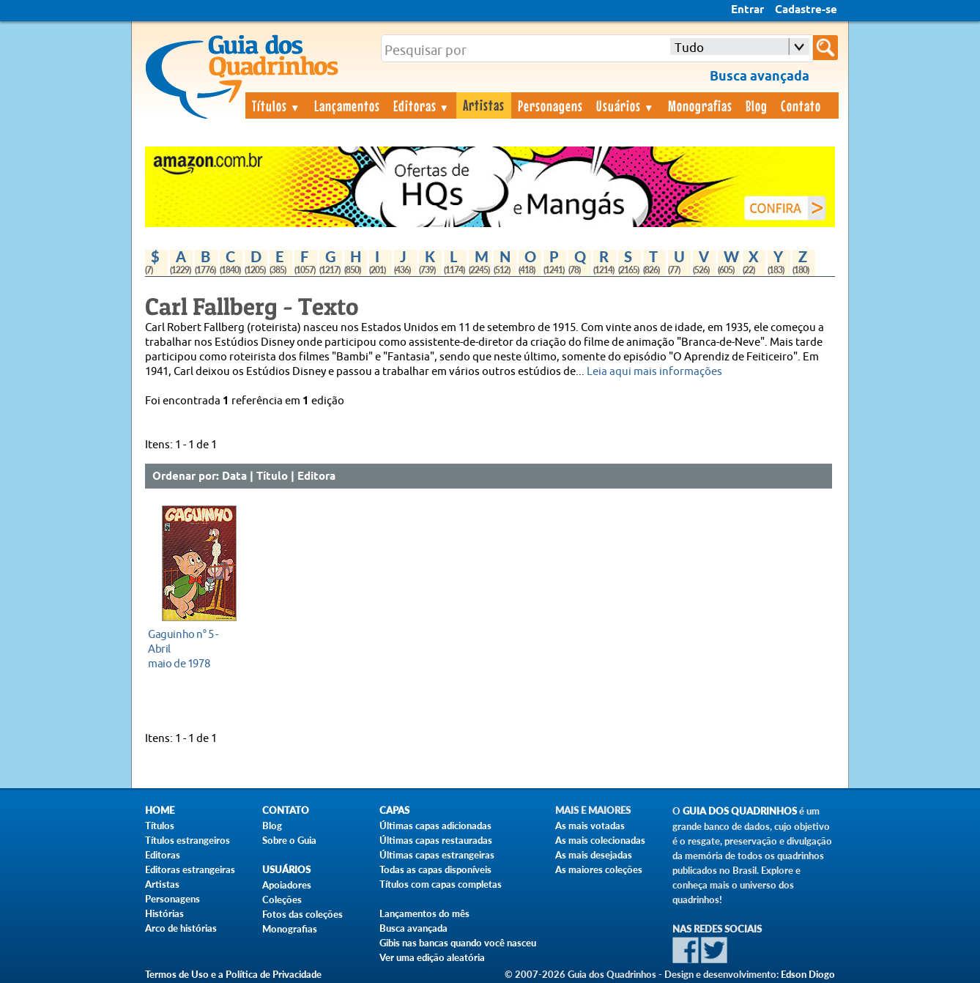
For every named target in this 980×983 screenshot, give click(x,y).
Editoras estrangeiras (190, 869)
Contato (801, 105)
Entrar (747, 10)
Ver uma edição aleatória (432, 957)
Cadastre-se (806, 10)
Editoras (421, 105)
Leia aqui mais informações (654, 372)
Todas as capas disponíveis (435, 869)
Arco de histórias (181, 928)
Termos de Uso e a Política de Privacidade (233, 974)
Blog (757, 105)
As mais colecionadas (600, 840)
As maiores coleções (598, 869)
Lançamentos (347, 105)
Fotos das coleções (302, 914)
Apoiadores (286, 885)
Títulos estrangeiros (187, 840)
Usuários (625, 105)
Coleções (282, 899)
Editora (316, 477)
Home (159, 810)
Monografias (700, 105)
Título (272, 477)
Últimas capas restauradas (435, 840)
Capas (394, 810)
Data (234, 477)
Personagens (550, 105)
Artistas (484, 105)
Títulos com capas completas (440, 884)
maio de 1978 (195, 648)
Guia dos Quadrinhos (740, 811)
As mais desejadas (593, 855)
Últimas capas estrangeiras (436, 855)
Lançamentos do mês (424, 913)
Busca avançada (413, 928)
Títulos (276, 105)
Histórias (164, 913)
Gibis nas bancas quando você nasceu (457, 943)
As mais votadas (590, 825)
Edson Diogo (808, 974)
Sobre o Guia (289, 840)
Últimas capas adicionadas (435, 825)
